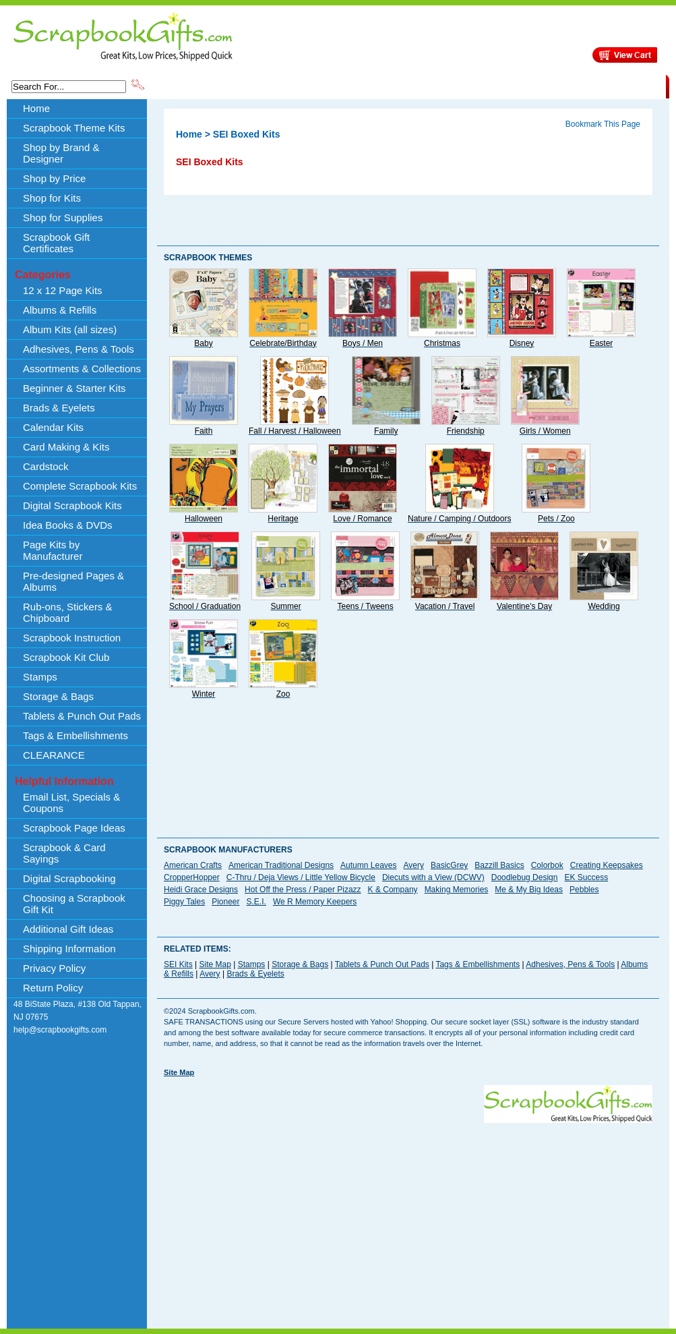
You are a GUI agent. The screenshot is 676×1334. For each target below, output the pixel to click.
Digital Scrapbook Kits (72, 505)
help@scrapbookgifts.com (59, 1030)
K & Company (393, 889)
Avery (414, 865)
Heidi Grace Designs (201, 889)
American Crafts (193, 865)
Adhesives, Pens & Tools (78, 349)
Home (36, 108)
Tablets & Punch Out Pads (82, 716)
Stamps (40, 677)
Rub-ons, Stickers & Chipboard (68, 612)
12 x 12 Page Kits (62, 290)
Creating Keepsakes (606, 865)
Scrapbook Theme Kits (197, 85)
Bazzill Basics (499, 865)
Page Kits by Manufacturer (52, 550)
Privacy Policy (54, 968)
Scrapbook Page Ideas (74, 828)
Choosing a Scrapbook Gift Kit (74, 903)
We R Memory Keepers (315, 901)
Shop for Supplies (62, 217)
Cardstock (46, 466)
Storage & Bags (58, 696)
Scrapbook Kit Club (66, 657)
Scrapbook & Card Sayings (64, 853)
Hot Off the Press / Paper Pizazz (303, 889)
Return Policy (53, 987)
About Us (453, 85)
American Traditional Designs (281, 865)
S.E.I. (256, 901)
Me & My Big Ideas (529, 889)
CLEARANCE (603, 85)
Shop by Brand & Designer (304, 85)
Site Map (215, 964)
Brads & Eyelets (59, 407)
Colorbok (547, 865)
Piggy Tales (184, 901)
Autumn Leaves (368, 865)
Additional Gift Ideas (68, 929)
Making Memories (457, 889)
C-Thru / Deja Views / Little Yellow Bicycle (300, 877)
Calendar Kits (53, 427)
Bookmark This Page (602, 124)
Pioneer (225, 901)
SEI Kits (178, 964)
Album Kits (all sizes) (70, 329)
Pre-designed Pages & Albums (73, 581)
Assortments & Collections (82, 368)
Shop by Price (396, 85)
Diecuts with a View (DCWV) (433, 877)
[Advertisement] (341, 1217)
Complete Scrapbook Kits (80, 486)
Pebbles (584, 889)
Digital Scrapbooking (69, 878)
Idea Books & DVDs (68, 525)
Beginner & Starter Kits (74, 388)
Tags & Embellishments (75, 735)
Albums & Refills (59, 310)
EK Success (586, 877)
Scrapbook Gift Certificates (56, 242)
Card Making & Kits (66, 447)
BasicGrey (449, 865)
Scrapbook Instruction (72, 637)
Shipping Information (524, 85)
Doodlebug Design (524, 877)
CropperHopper (192, 877)
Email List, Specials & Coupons (71, 802)
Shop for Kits (52, 198)
